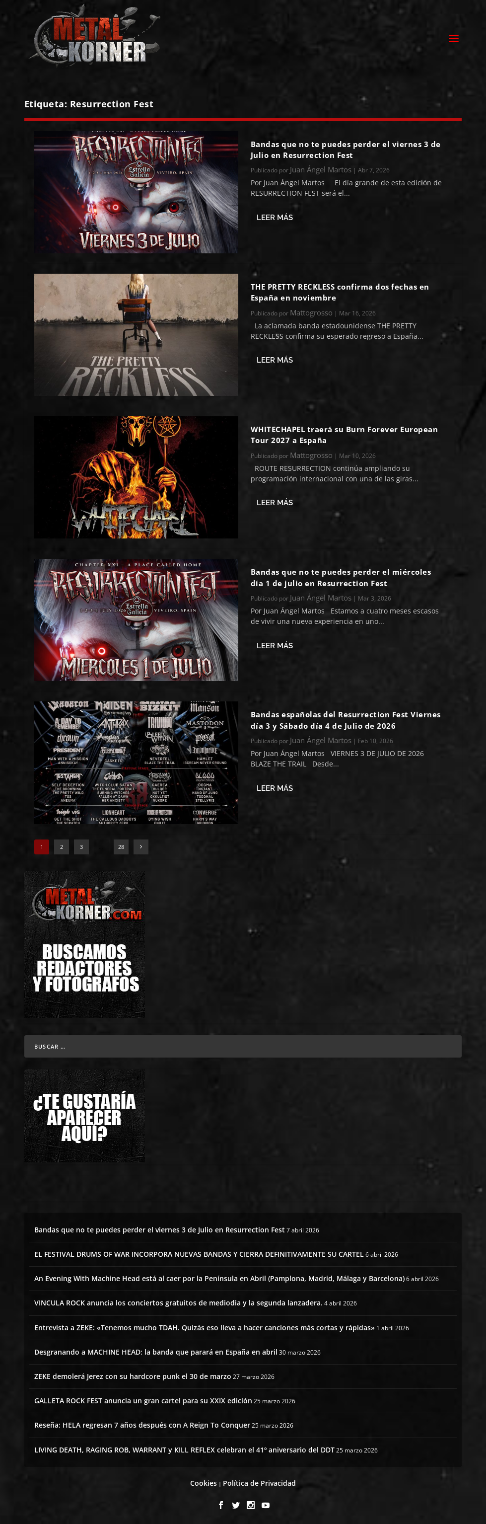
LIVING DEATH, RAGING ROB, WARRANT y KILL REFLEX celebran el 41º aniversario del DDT (184, 1446)
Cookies (203, 1480)
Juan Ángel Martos (320, 167)
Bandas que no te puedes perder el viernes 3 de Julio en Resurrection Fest (159, 1226)
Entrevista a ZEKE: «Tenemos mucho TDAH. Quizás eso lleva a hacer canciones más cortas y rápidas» (204, 1324)
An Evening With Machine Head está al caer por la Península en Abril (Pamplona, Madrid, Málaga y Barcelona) (219, 1276)
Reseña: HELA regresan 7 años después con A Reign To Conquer (142, 1422)
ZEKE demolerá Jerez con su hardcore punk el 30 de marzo (132, 1373)
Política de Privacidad (259, 1480)
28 (121, 843)
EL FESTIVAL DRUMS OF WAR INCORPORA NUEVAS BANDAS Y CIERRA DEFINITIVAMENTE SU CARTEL (199, 1251)
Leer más (275, 214)
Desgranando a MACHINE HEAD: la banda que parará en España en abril (156, 1349)
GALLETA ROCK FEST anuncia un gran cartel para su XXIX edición (143, 1398)
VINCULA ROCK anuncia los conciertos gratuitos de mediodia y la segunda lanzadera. (178, 1300)
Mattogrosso (311, 309)
